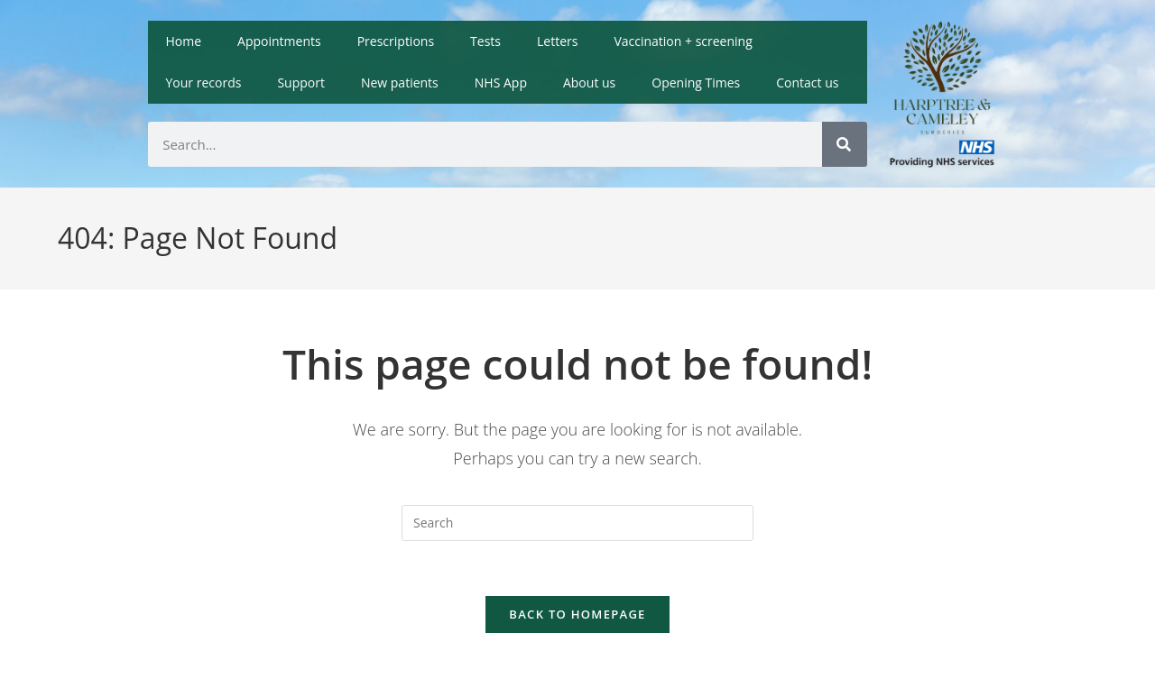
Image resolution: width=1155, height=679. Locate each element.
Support (301, 82)
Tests (485, 41)
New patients (400, 82)
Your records (204, 82)
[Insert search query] (577, 523)
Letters (557, 41)
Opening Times (695, 82)
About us (589, 82)
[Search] (844, 144)
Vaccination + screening (683, 41)
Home (184, 41)
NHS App (501, 82)
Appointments (279, 41)
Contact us (807, 82)
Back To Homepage (577, 614)
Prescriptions (395, 41)
